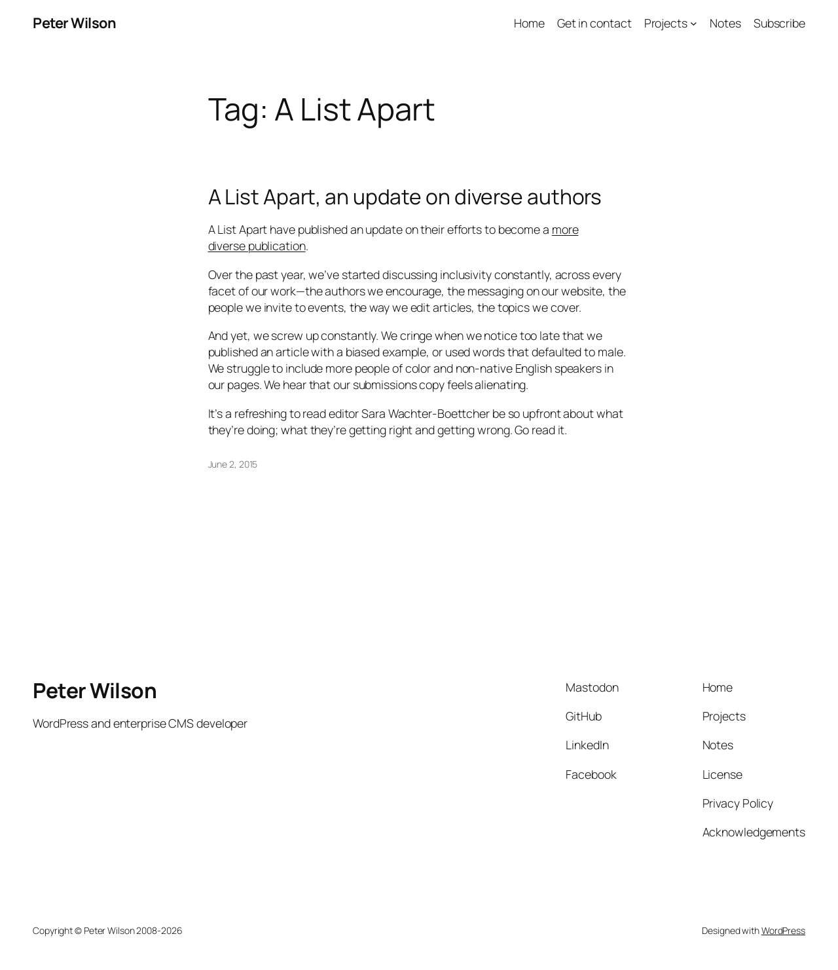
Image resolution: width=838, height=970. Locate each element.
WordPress (783, 930)
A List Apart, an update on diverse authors (405, 197)
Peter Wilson (74, 23)
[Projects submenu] (693, 23)
